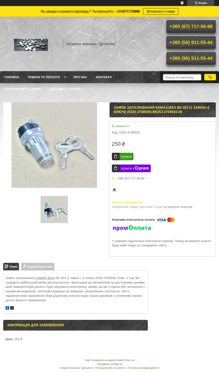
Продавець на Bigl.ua (109, 364)
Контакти (104, 77)
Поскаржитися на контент (110, 367)
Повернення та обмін (22, 89)
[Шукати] (210, 77)
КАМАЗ (41, 278)
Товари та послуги (44, 77)
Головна (11, 77)
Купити (126, 156)
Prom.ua (129, 360)
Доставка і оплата (65, 89)
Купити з (135, 168)
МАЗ (51, 278)
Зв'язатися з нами (160, 11)
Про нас (80, 77)
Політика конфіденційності (144, 367)
